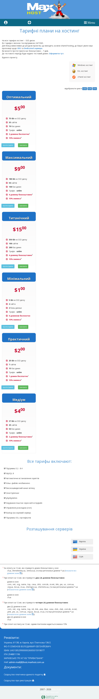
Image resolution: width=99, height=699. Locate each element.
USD (84, 88)
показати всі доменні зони (20, 589)
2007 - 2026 (45, 689)
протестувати (8, 145)
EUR (89, 88)
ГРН (94, 88)
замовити (23, 145)
